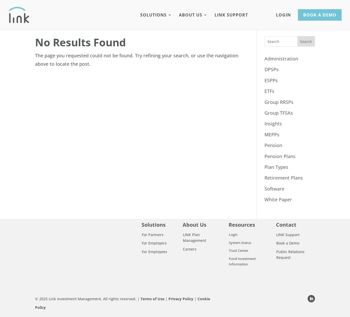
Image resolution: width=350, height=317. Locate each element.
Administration (281, 58)
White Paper (278, 199)
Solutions (153, 15)
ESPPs (271, 80)
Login (283, 15)
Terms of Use (152, 298)
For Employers (154, 243)
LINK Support (231, 15)
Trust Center (238, 250)
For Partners (152, 234)
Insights (273, 123)
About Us (190, 15)
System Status (240, 242)
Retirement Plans (283, 178)
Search (306, 41)
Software (274, 189)
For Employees (154, 251)
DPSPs (271, 69)
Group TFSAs (278, 113)
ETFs (269, 91)
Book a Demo (319, 15)
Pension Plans (280, 156)
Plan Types (276, 167)
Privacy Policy (180, 298)
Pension (273, 145)
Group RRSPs (278, 102)
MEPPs (271, 134)
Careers (189, 249)
